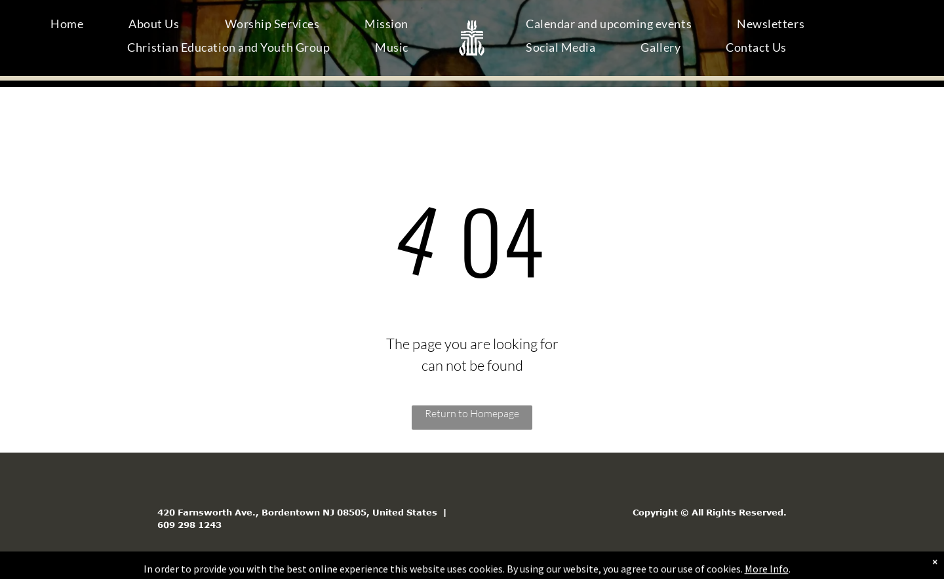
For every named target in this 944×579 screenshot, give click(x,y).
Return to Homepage (472, 413)
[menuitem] (72, 26)
